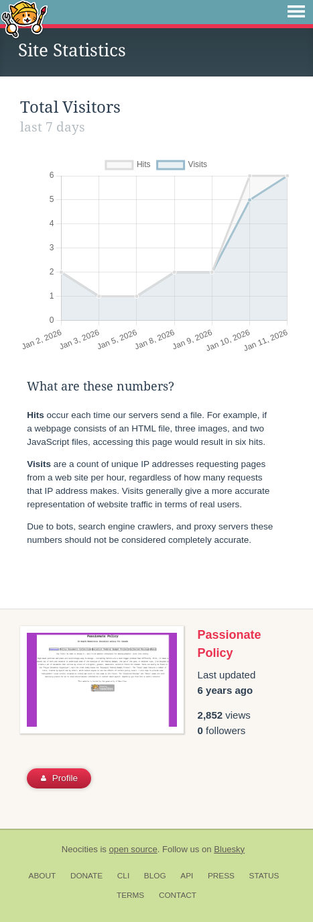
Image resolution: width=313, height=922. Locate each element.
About (42, 875)
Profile (59, 778)
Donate (86, 875)
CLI (123, 875)
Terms (130, 895)
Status (264, 875)
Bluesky (229, 849)
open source (133, 849)
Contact (177, 895)
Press (221, 875)
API (186, 875)
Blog (155, 875)
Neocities (80, 849)
